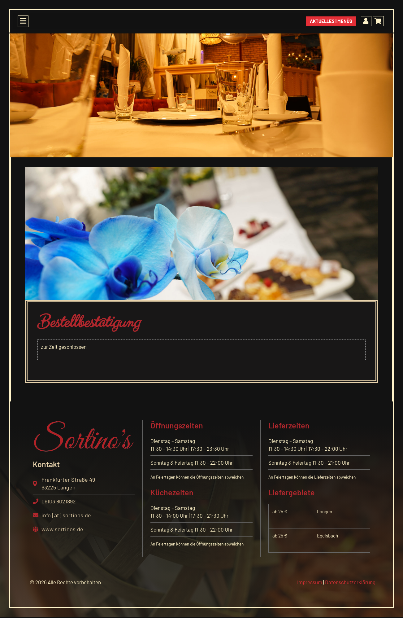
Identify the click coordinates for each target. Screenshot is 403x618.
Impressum (309, 582)
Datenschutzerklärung (350, 582)
